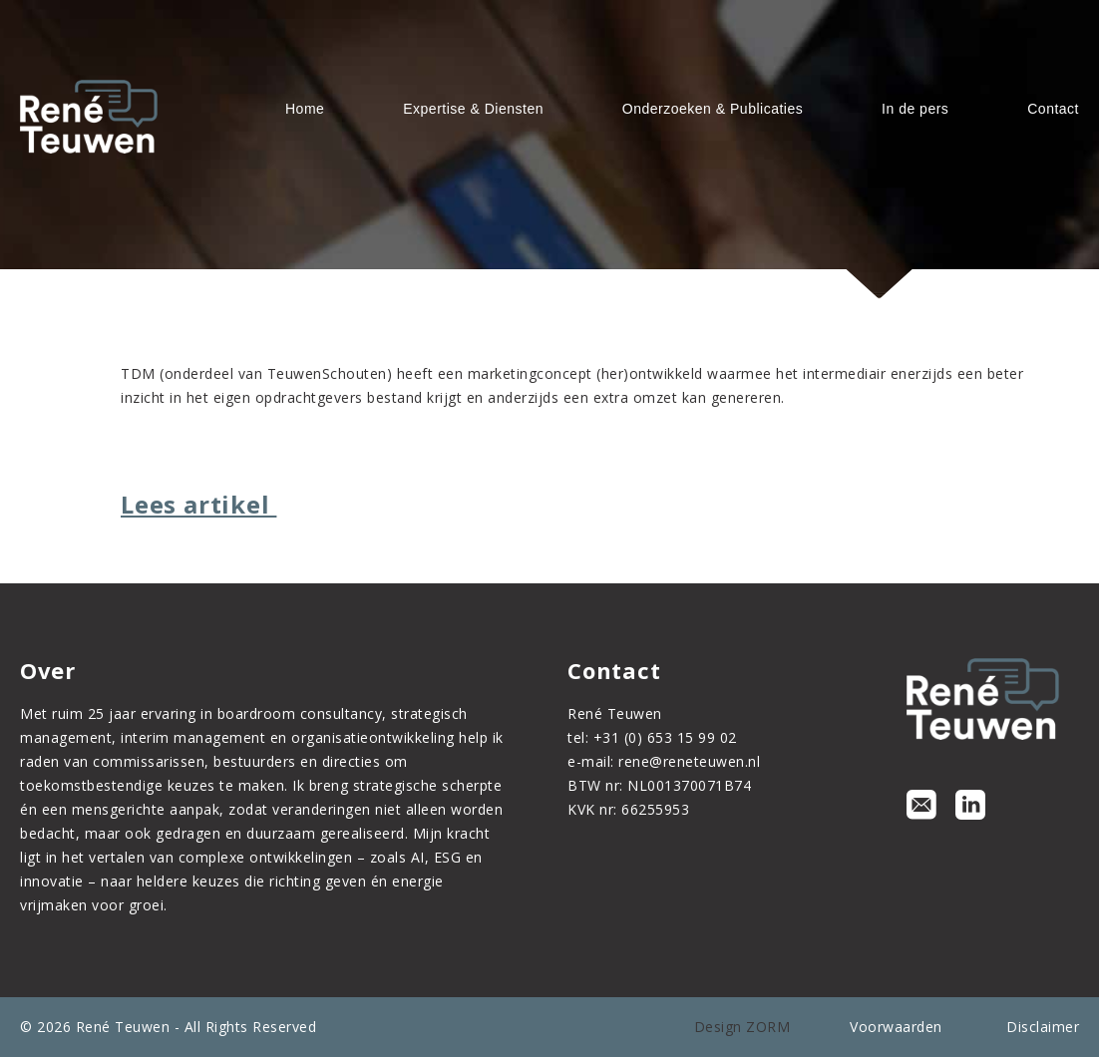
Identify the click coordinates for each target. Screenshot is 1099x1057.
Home (304, 109)
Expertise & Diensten (473, 109)
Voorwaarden (896, 1026)
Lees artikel (198, 504)
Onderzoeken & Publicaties (712, 109)
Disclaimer (1042, 1026)
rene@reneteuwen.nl (689, 761)
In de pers (915, 109)
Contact (1053, 109)
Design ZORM (742, 1026)
